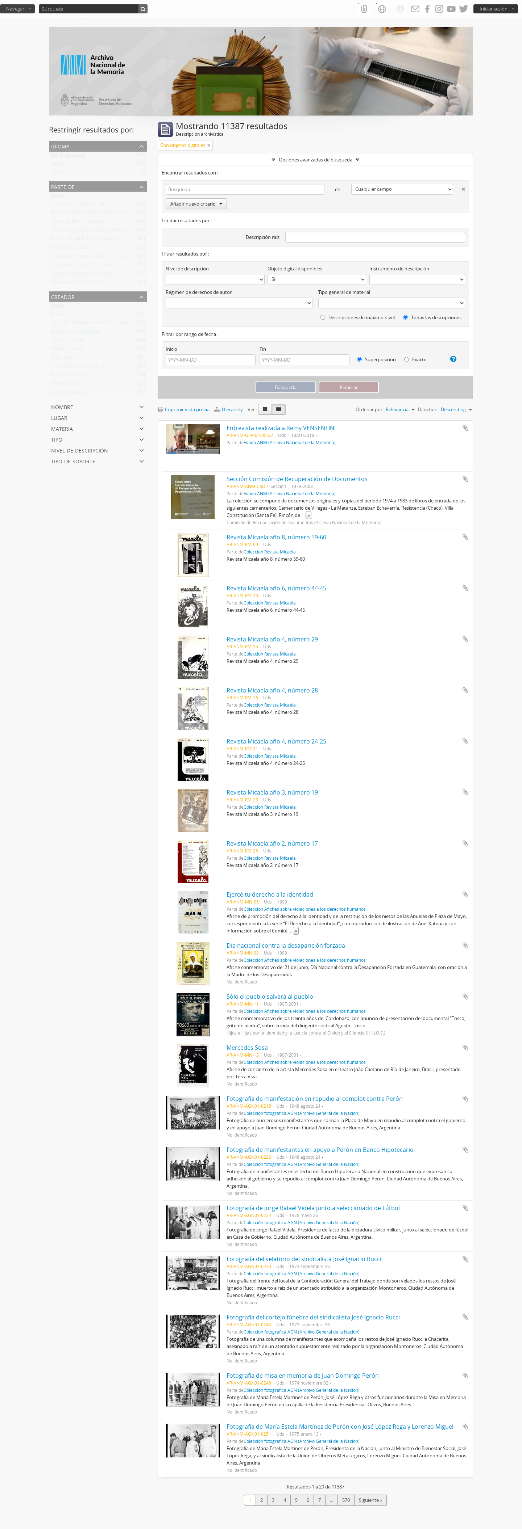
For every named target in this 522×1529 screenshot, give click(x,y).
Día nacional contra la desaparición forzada (286, 945)
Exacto (415, 359)
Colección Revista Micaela (270, 552)
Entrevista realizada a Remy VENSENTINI (281, 428)
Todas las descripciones (432, 317)
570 (346, 1500)
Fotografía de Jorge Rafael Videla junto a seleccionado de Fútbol (313, 1208)
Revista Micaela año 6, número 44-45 (276, 588)
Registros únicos (68, 156)
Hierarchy (229, 409)
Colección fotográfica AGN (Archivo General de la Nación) (111, 231)
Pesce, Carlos (64, 385)
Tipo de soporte (73, 461)
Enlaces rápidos (400, 9)
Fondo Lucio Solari (70, 248)
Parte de (63, 186)
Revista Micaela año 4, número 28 (272, 690)
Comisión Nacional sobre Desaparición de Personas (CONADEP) (118, 324)
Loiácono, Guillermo (72, 341)
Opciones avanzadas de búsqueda (315, 159)
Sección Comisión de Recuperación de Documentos (297, 479)
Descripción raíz (262, 237)
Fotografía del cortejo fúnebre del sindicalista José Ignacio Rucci (313, 1317)
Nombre (62, 406)
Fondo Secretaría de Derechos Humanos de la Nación (107, 214)
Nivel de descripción (79, 450)
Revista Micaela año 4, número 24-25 (276, 741)
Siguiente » (370, 1500)
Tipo (56, 439)
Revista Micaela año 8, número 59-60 (276, 537)
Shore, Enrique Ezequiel (75, 332)
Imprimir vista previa (184, 409)
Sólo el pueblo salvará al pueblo (270, 997)
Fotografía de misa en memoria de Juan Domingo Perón (303, 1376)
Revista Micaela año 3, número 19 (272, 792)
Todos (57, 196)
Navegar (15, 8)
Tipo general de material (344, 292)
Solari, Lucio (63, 358)
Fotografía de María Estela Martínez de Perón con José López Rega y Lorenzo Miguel (340, 1427)
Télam (56, 315)
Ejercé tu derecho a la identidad (270, 894)
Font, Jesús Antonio (71, 376)
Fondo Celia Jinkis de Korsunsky (84, 240)
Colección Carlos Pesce (74, 283)
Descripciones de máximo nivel (357, 317)
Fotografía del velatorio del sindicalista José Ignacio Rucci (304, 1259)
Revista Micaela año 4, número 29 (272, 639)
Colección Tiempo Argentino (80, 266)
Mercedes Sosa (247, 1048)
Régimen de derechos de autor (199, 292)
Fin (263, 349)
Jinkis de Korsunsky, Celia (77, 367)
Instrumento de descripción (399, 268)
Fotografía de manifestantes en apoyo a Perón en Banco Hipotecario (320, 1150)
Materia (62, 428)
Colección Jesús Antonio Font (81, 274)
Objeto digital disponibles (295, 268)
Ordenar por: (370, 409)
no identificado (66, 393)
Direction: (428, 409)
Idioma (60, 146)
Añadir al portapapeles (465, 427)
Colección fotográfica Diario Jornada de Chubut (100, 257)
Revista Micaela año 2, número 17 (272, 843)
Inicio (171, 349)
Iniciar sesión (494, 8)
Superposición (376, 359)
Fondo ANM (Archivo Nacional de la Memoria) (290, 442)
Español (58, 164)
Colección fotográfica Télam (80, 205)
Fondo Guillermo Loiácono (79, 222)
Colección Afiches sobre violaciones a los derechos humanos (305, 909)
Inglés (56, 173)
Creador (63, 296)
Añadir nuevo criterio (196, 204)
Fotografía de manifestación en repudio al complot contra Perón (315, 1099)
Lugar (59, 417)
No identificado (67, 350)
